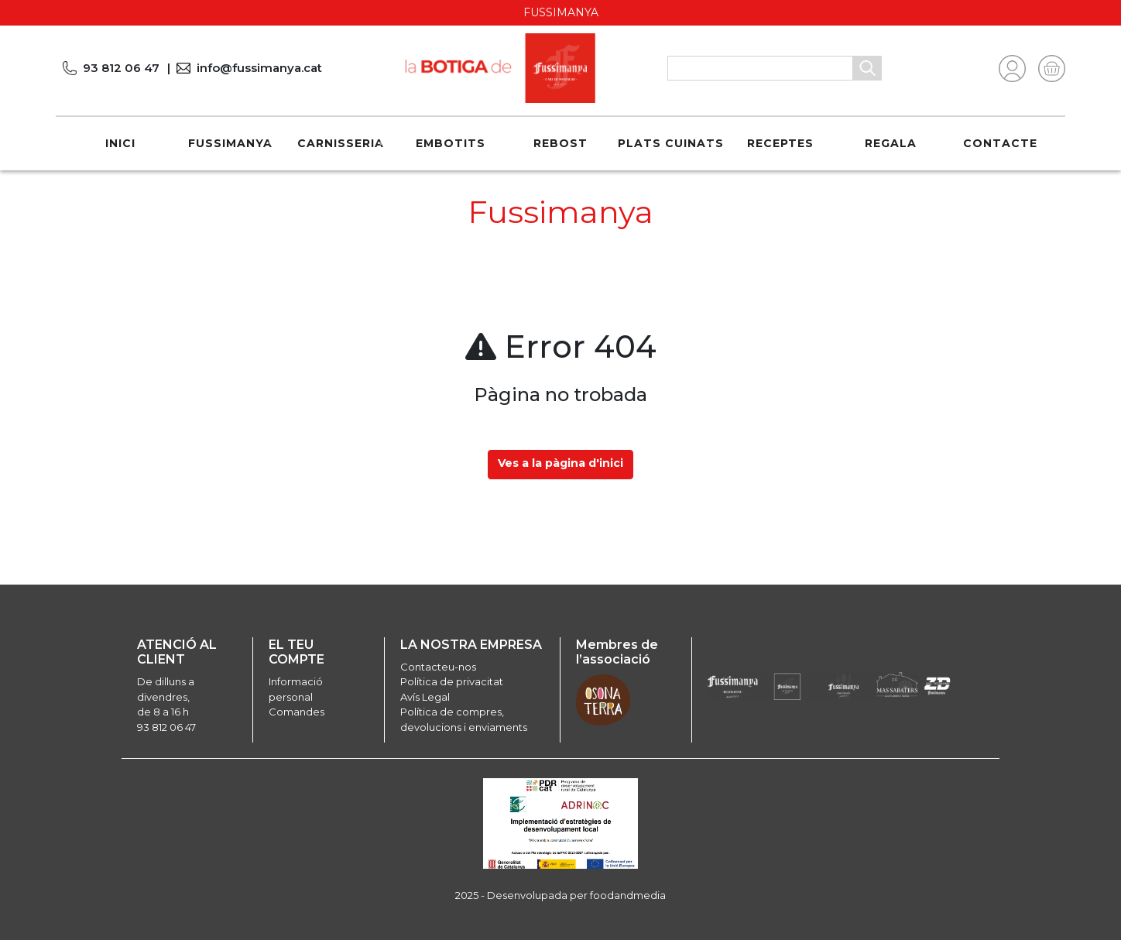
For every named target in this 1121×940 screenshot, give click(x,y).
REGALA (891, 143)
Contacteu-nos (438, 666)
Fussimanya (230, 143)
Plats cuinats (671, 143)
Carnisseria (340, 143)
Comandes (296, 711)
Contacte (1000, 143)
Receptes (780, 143)
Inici (120, 143)
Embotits (450, 143)
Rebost (560, 143)
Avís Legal (425, 697)
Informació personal (296, 689)
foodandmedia (628, 895)
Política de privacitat (451, 681)
